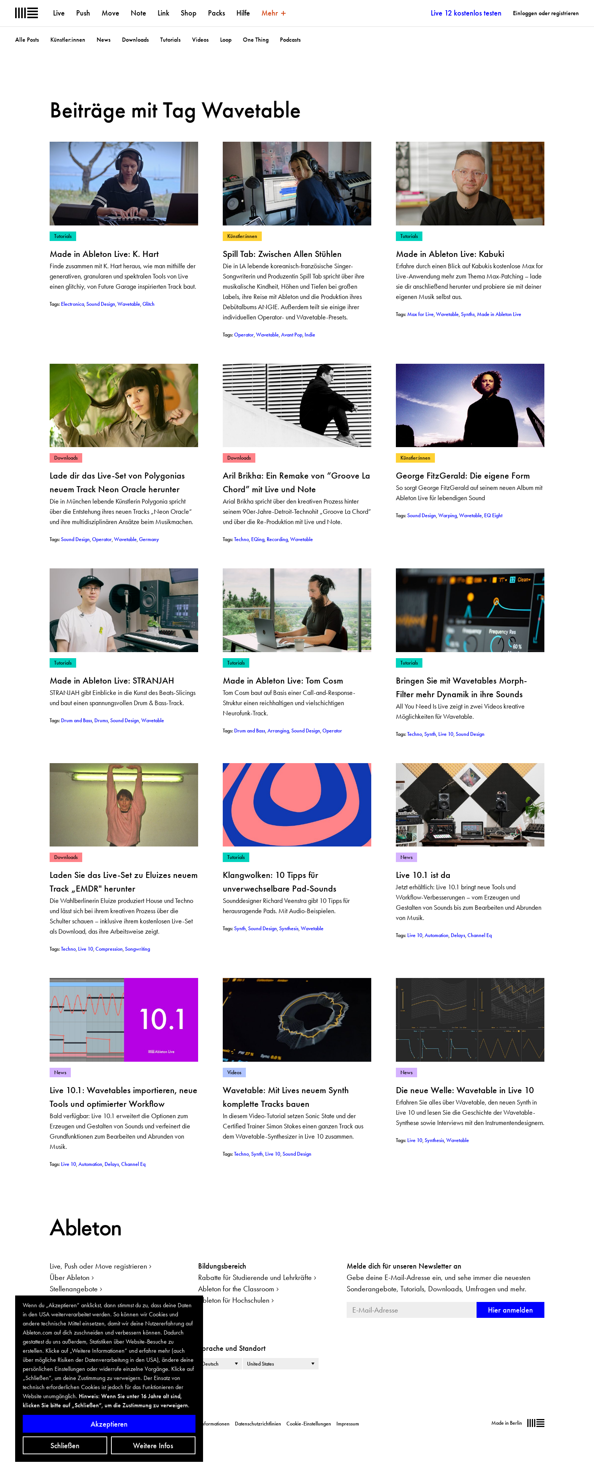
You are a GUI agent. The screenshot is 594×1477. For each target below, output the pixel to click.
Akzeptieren (109, 1424)
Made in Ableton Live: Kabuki (450, 254)
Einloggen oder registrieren (546, 13)
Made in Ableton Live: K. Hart (104, 254)
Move (110, 13)
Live (59, 13)
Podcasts (290, 40)
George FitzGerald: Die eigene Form (463, 475)
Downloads (135, 40)
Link (163, 13)
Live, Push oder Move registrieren (98, 1266)
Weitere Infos (153, 1445)
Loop (225, 40)
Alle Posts (27, 40)
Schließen (65, 1445)
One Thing (256, 40)
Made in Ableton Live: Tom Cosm (283, 680)
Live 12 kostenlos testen (466, 13)
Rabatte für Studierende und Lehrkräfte (255, 1277)
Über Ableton (69, 1277)
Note (138, 13)
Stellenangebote (74, 1289)
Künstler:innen (67, 40)
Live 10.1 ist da (423, 875)
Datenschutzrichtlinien (258, 1423)
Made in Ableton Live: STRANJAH (112, 680)
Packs (216, 13)
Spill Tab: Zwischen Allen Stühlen (282, 254)
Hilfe (243, 13)
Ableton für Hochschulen (233, 1300)
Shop (189, 13)
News (104, 40)
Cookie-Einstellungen (308, 1423)
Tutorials (170, 40)
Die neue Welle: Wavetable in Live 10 (465, 1090)
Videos (200, 40)
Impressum (347, 1423)
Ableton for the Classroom (236, 1289)
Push (83, 13)
